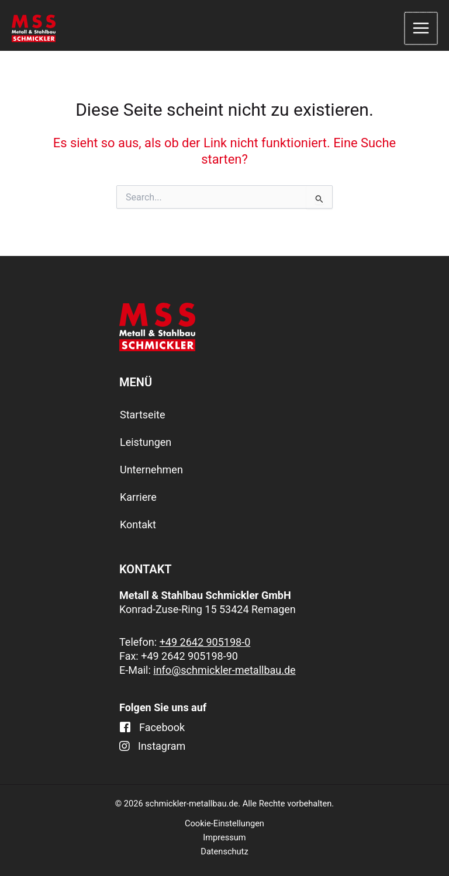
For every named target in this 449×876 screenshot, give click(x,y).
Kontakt (138, 524)
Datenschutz (224, 851)
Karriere (138, 497)
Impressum (224, 837)
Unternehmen (151, 469)
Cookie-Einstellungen (224, 823)
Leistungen (145, 442)
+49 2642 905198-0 (205, 642)
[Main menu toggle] (421, 28)
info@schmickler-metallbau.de (224, 670)
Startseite (142, 414)
